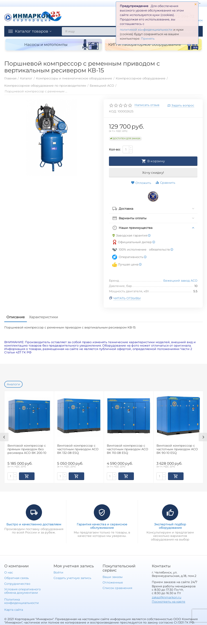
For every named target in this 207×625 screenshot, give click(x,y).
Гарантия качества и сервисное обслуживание (102, 525)
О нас (8, 572)
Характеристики (43, 317)
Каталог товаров (31, 31)
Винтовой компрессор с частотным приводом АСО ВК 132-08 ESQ (77, 449)
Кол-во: (114, 149)
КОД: (113, 111)
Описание (15, 317)
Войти (58, 572)
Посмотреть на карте (168, 601)
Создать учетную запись (72, 577)
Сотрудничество (17, 583)
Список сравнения (117, 587)
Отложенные (113, 582)
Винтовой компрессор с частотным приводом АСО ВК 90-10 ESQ (177, 449)
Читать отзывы (127, 298)
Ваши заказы (113, 576)
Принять (148, 38)
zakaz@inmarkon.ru (166, 597)
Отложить (141, 183)
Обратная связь (16, 577)
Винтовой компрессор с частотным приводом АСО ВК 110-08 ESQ (127, 449)
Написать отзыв (147, 105)
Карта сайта (13, 609)
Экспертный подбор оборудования (170, 525)
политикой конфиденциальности (146, 30)
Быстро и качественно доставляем (33, 524)
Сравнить (165, 183)
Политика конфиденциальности (21, 600)
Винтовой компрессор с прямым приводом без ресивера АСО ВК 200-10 (26, 449)
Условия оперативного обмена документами (22, 590)
